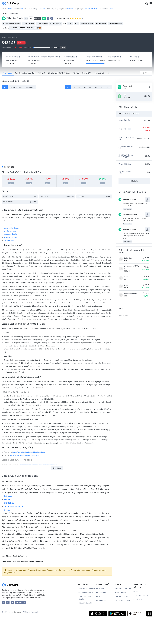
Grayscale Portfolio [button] (87, 24)
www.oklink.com (10, 237)
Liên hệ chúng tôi (121, 596)
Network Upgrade (127, 199)
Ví (108, 73)
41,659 (9, 9)
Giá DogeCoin (101, 600)
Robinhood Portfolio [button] (115, 24)
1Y (96, 87)
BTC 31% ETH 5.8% (91, 9)
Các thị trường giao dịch (25, 73)
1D (68, 87)
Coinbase (8, 496)
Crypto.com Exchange (13, 506)
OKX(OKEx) (9, 503)
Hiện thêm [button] (134, 181)
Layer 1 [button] (70, 24)
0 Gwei (112, 9)
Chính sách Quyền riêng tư (85, 597)
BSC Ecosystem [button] (101, 24)
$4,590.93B (41, 9)
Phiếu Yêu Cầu (120, 592)
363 (21, 9)
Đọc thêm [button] (57, 468)
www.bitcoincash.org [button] (12, 24)
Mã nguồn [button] (42, 24)
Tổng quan (7, 73)
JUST (126, 277)
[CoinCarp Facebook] (8, 602)
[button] (48, 18)
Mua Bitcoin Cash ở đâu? (14, 481)
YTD (101, 87)
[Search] (146, 3)
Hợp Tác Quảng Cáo (123, 588)
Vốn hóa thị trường (16, 87)
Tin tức (76, 73)
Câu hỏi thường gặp (122, 600)
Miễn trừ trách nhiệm (86, 603)
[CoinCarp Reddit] (12, 602)
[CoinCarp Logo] (11, 3)
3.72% (21, 42)
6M (90, 87)
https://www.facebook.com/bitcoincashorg (28, 452)
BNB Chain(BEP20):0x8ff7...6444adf (24, 28)
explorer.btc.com (10, 225)
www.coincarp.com (15, 612)
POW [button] (77, 24)
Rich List (41, 73)
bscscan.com (9, 240)
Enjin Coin (128, 258)
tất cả (108, 87)
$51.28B (70, 9)
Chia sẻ (145, 73)
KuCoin (7, 499)
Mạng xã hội (99, 73)
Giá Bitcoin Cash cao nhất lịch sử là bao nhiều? (24, 561)
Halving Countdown (128, 214)
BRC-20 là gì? (124, 315)
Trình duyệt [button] (28, 24)
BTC (12, 167)
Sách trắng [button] (55, 24)
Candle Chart (30, 87)
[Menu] (150, 3)
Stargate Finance (130, 293)
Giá (5, 87)
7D (74, 87)
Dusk (126, 285)
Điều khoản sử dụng (85, 592)
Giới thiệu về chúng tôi (86, 588)
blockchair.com (10, 231)
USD (6, 167)
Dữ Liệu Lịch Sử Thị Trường (59, 73)
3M (85, 87)
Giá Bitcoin (100, 588)
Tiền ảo (4, 14)
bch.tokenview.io (10, 234)
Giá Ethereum (101, 592)
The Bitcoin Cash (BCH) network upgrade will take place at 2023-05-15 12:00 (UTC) (136, 235)
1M (79, 87)
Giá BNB (99, 596)
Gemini (7, 510)
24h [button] (63, 48)
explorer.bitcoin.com (11, 228)
